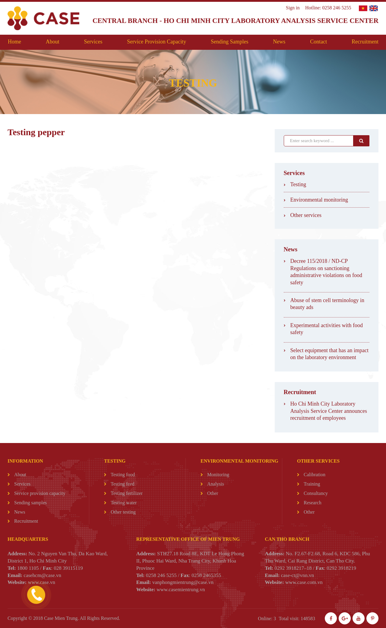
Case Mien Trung (61, 618)
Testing (298, 184)
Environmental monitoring (319, 200)
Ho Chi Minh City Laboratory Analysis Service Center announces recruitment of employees (328, 411)
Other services (305, 215)
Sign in (293, 7)
